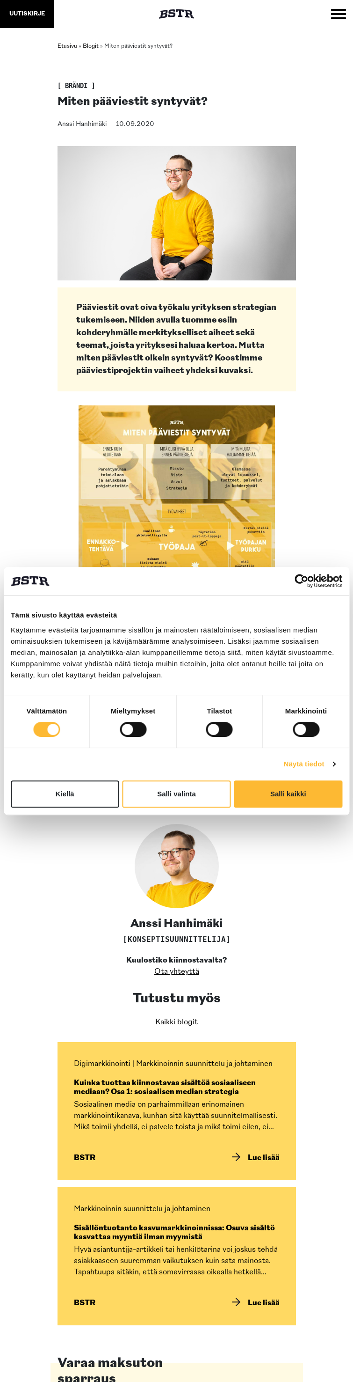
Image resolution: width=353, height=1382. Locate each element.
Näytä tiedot (304, 764)
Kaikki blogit (176, 1022)
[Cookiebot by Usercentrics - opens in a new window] (301, 581)
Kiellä (65, 794)
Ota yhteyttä (176, 972)
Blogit (91, 46)
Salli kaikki (288, 794)
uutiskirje (27, 14)
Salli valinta (176, 794)
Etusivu (67, 46)
